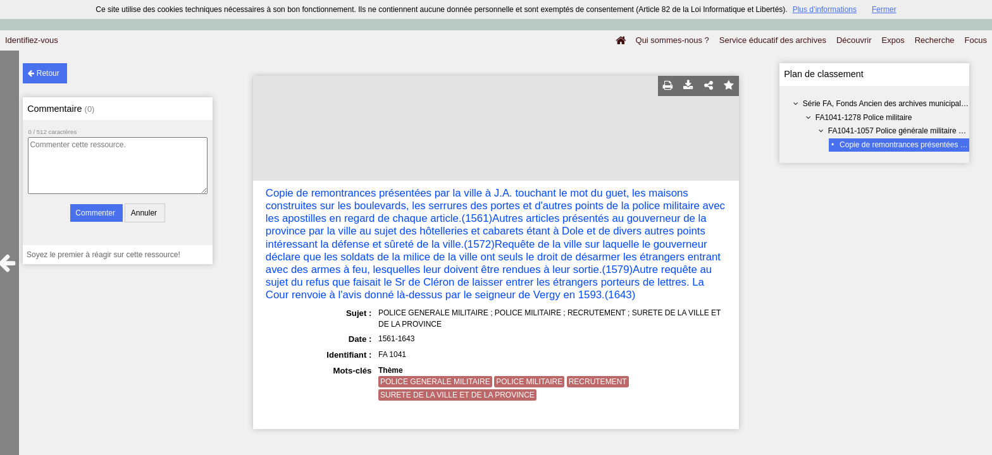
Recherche (935, 40)
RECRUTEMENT (598, 381)
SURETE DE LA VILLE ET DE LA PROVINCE (457, 395)
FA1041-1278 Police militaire (863, 117)
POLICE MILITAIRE (529, 381)
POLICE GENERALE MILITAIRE (435, 381)
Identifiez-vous (31, 40)
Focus (976, 40)
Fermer (884, 9)
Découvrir (854, 40)
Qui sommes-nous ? (672, 40)
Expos (893, 40)
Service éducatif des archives (772, 40)
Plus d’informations (825, 9)
